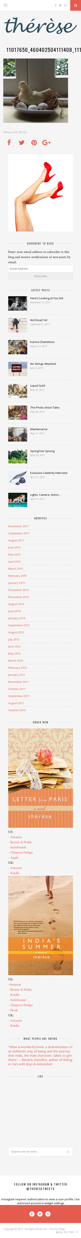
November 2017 (18, 526)
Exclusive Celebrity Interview (48, 473)
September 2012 (19, 625)
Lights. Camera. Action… (45, 495)
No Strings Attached (43, 364)
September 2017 (19, 533)
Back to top (67, 1232)
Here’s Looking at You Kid (46, 298)
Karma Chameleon (42, 342)
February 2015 (17, 576)
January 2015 (16, 583)
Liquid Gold (37, 386)
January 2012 (16, 675)
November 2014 (18, 597)
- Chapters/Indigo (20, 852)
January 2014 (16, 618)
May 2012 (14, 653)
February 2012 (17, 668)
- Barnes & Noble (20, 842)
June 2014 (14, 611)
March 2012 (15, 661)
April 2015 (14, 561)
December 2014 (18, 590)
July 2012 (13, 639)
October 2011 (16, 689)
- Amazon (15, 837)
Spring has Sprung (42, 451)
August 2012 (16, 632)
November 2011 (18, 682)
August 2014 (16, 604)
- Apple (13, 857)
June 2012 (14, 646)
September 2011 (19, 696)
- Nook (13, 1010)
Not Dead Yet (38, 320)
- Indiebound (17, 847)
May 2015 (14, 554)
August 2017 (16, 540)
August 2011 (16, 703)
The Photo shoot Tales (45, 407)
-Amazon (14, 984)
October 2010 (16, 710)
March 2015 (15, 569)
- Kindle (13, 873)
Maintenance (39, 429)
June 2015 (14, 547)
